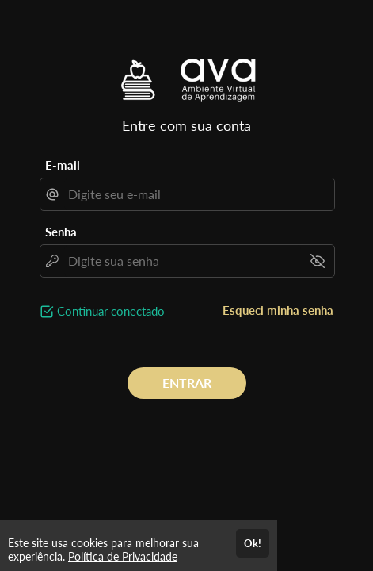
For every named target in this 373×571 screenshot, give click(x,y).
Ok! (252, 543)
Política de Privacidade (122, 556)
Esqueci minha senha (278, 310)
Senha (61, 231)
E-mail (62, 165)
